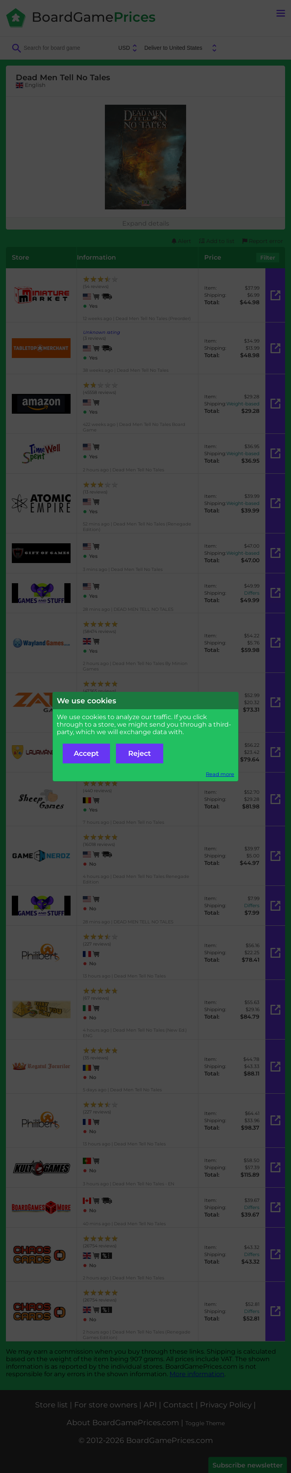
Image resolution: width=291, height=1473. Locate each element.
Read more (220, 774)
